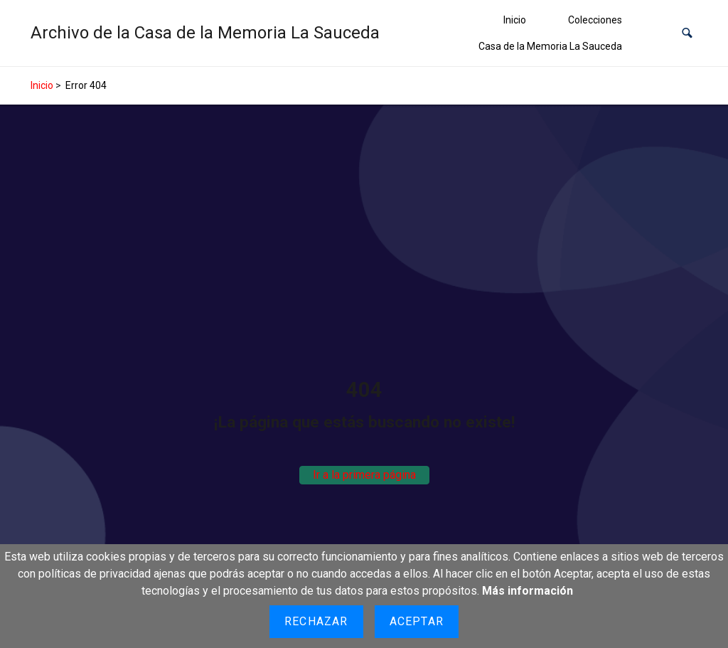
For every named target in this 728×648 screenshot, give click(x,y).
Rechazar (316, 621)
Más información (527, 590)
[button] (687, 33)
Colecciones (595, 20)
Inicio (514, 20)
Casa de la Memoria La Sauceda (550, 46)
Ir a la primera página (364, 475)
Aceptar (417, 621)
